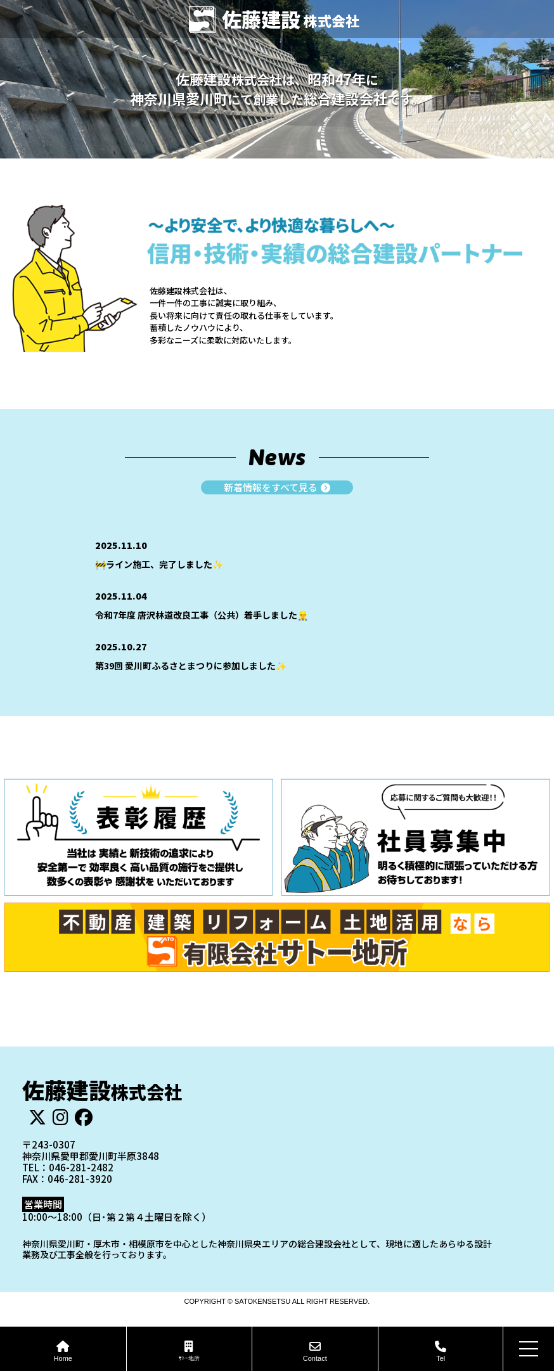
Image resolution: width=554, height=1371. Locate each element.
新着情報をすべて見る (277, 487)
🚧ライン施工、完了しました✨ (159, 564)
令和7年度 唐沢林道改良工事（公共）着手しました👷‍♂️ (201, 614)
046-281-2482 (81, 1167)
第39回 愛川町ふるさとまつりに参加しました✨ (191, 665)
